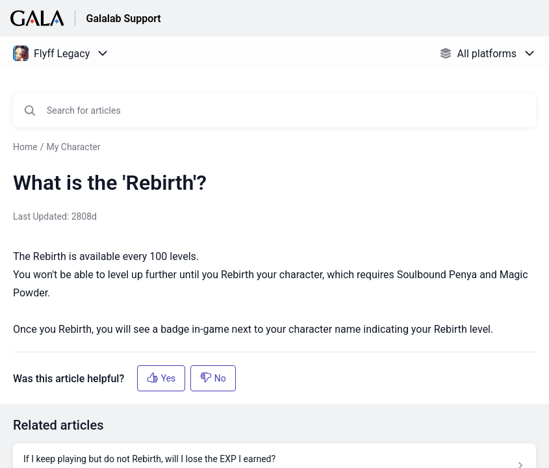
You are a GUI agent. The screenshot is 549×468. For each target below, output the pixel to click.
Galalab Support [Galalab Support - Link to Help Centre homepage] (123, 18)
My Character (73, 147)
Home (25, 147)
